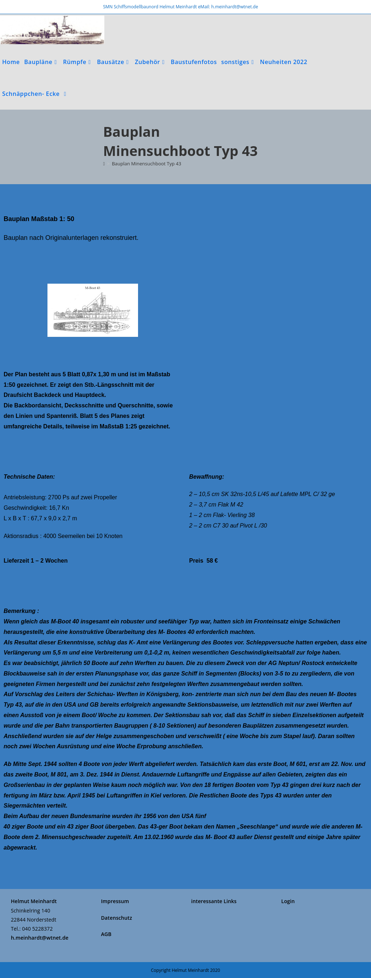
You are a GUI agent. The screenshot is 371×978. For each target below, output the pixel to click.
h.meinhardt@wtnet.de (39, 937)
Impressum (115, 901)
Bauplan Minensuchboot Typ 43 (146, 163)
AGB (106, 934)
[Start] (104, 163)
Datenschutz (116, 917)
